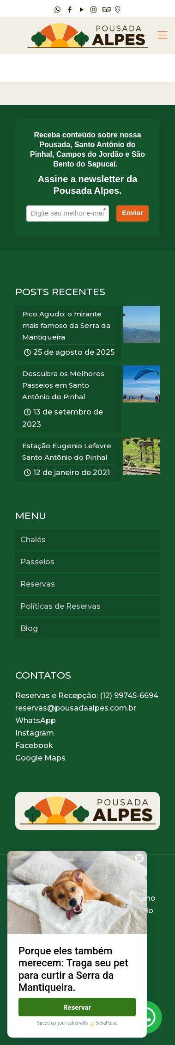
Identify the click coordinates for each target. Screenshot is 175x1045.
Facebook (34, 745)
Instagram (34, 733)
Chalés (33, 539)
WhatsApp (35, 720)
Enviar (132, 212)
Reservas (37, 584)
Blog (29, 628)
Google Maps (40, 758)
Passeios (37, 561)
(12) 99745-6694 (129, 695)
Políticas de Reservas (60, 606)
